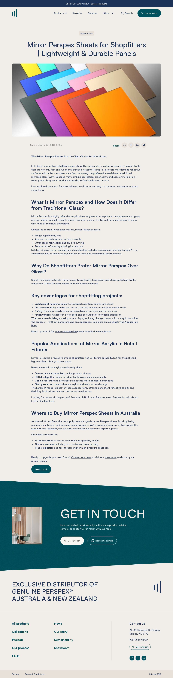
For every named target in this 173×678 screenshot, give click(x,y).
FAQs (15, 656)
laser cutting (91, 444)
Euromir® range (44, 387)
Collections (20, 631)
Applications (86, 33)
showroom (110, 457)
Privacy (15, 674)
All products (20, 623)
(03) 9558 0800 (139, 639)
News (58, 623)
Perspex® (52, 428)
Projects (18, 640)
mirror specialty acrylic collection (68, 249)
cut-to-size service (66, 331)
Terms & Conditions (34, 674)
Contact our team (81, 457)
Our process (20, 648)
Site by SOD (155, 674)
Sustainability (63, 640)
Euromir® (36, 428)
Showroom (61, 648)
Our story (61, 631)
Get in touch (41, 469)
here (51, 400)
